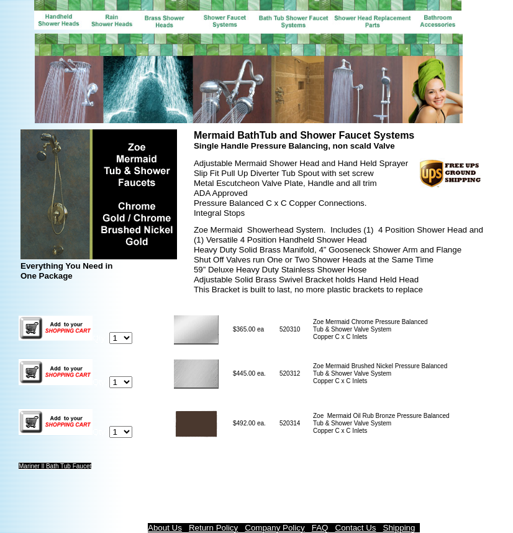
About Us (165, 527)
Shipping (399, 527)
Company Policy (274, 527)
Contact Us (355, 527)
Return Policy (213, 527)
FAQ (320, 527)
